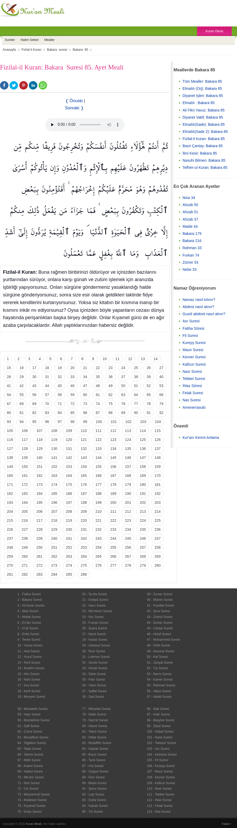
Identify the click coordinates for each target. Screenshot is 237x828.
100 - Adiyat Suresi (160, 731)
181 (157, 484)
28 (9, 377)
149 (10, 466)
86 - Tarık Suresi (93, 760)
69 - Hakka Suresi (30, 771)
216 (25, 520)
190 (128, 493)
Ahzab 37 (190, 219)
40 (161, 377)
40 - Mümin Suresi (159, 600)
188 (98, 493)
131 (69, 448)
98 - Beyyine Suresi (160, 720)
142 (69, 457)
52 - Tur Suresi (157, 668)
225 (157, 520)
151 (39, 466)
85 (72, 413)
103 (143, 422)
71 (60, 404)
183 (25, 493)
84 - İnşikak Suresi (95, 749)
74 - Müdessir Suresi (32, 800)
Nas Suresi (191, 400)
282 (25, 574)
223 (128, 520)
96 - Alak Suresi (158, 709)
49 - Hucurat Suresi (160, 651)
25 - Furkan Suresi (95, 623)
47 (85, 386)
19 (60, 368)
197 (69, 502)
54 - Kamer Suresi (159, 679)
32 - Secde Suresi (94, 662)
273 (54, 565)
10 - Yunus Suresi (30, 645)
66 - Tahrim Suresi (30, 754)
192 (157, 493)
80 (9, 413)
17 (34, 368)
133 (98, 448)
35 (98, 377)
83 (47, 413)
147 (143, 457)
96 (47, 422)
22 (98, 368)
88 (110, 413)
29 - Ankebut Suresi (96, 645)
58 (60, 395)
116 (10, 440)
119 (54, 440)
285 (69, 574)
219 (69, 520)
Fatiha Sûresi (193, 328)
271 (25, 565)
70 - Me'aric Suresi (30, 777)
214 (157, 511)
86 (85, 413)
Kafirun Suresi (194, 364)
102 (128, 422)
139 (25, 457)
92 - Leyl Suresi (93, 794)
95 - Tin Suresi (92, 811)
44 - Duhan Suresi (159, 623)
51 (136, 386)
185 (54, 493)
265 (98, 556)
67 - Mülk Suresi (28, 760)
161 (25, 475)
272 (39, 565)
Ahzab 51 (190, 212)
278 (128, 565)
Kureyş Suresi (194, 343)
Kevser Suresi (194, 357)
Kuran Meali (34, 823)
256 (128, 547)
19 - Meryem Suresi (31, 697)
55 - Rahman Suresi (161, 685)
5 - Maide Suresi (28, 617)
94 (22, 422)
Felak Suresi (193, 393)
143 (84, 457)
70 (47, 404)
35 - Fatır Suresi (93, 679)
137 (157, 448)
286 (84, 574)
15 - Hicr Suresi (28, 674)
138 (10, 457)
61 (98, 395)
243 (98, 538)
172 (25, 484)
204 (10, 511)
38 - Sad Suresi (93, 697)
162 (39, 475)
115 (157, 431)
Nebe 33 (190, 269)
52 (149, 386)
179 (128, 484)
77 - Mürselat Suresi (96, 709)
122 (98, 440)
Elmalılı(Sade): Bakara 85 (204, 124)
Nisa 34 (189, 198)
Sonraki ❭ (74, 108)
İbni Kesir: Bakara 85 (200, 153)
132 (84, 448)
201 (128, 502)
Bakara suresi (57, 50)
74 (98, 404)
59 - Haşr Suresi (28, 714)
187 (84, 493)
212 (128, 511)
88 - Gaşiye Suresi (95, 771)
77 (136, 404)
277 (113, 565)
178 (113, 484)
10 (105, 359)
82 (34, 413)
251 (54, 547)
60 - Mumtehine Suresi (33, 720)
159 (157, 466)
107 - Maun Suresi (160, 771)
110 (84, 431)
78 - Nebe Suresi (94, 714)
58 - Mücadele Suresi (32, 709)
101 (114, 422)
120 (69, 440)
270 (10, 565)
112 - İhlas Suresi (159, 800)
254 (98, 547)
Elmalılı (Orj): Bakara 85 (202, 88)
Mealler (49, 40)
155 (98, 466)
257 (143, 547)
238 (25, 538)
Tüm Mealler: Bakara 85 (202, 81)
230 (69, 529)
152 (54, 466)
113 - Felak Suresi (159, 806)
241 (69, 538)
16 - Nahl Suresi (28, 679)
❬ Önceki (74, 101)
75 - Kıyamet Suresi (31, 806)
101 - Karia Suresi (159, 737)
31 (47, 377)
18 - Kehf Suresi (28, 691)
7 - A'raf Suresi (27, 628)
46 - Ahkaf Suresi (159, 634)
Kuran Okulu (214, 31)
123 (113, 440)
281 (10, 574)
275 (84, 565)
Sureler (10, 40)
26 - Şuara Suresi (94, 628)
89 (123, 413)
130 (54, 448)
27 (161, 368)
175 (69, 484)
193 (10, 502)
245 (128, 538)
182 (10, 493)
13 (143, 359)
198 (84, 502)
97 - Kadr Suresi (158, 714)
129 (39, 448)
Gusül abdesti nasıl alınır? (204, 314)
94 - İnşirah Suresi (95, 806)
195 (39, 502)
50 (123, 386)
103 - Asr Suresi (158, 749)
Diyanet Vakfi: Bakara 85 (203, 117)
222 (113, 520)
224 (143, 520)
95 (34, 422)
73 (85, 404)
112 (113, 431)
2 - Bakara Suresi (29, 600)
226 (10, 529)
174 (54, 484)
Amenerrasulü (194, 407)
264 (84, 556)
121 (84, 440)
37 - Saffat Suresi (94, 691)
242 (84, 538)
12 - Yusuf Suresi (29, 657)
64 (136, 395)
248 (10, 547)
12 (130, 359)
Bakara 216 (192, 241)
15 (9, 368)
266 (113, 556)
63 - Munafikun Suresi (32, 737)
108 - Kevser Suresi (161, 777)
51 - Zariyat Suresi (160, 662)
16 (22, 368)
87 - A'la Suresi (92, 766)
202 (143, 502)
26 (149, 368)
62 (110, 395)
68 (22, 404)
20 (72, 368)
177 (98, 484)
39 (149, 377)
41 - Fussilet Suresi (160, 605)
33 (72, 377)
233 (113, 529)
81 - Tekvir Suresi (94, 731)
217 (39, 520)
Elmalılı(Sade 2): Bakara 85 (205, 131)
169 (143, 475)
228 (39, 529)
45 (60, 386)
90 (136, 413)
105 (10, 431)
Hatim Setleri (30, 40)
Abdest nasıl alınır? (198, 307)
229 (54, 529)
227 (25, 529)
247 (157, 538)
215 (10, 520)
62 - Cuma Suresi (29, 731)
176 (84, 484)
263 (69, 556)
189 (113, 493)
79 (161, 404)
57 (47, 395)
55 (22, 395)
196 (54, 502)
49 (110, 386)
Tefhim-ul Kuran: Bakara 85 (205, 167)
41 (9, 386)
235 (143, 529)
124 (128, 440)
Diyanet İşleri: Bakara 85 (203, 96)
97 (60, 422)
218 (54, 520)
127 (10, 448)
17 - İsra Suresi (28, 685)
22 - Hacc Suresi (94, 605)
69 (34, 404)
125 (143, 440)
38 (136, 377)
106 (25, 431)
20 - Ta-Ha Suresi (94, 594)
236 (157, 529)
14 (155, 359)
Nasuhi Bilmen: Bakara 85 (204, 160)
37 (123, 377)
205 (25, 511)
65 (149, 395)
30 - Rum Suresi (93, 651)
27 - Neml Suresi (94, 634)
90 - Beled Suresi (94, 783)
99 (85, 422)
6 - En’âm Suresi (29, 623)
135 (128, 448)
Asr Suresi (191, 321)
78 (149, 404)
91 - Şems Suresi (94, 788)
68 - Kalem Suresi (30, 766)
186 (69, 493)
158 (143, 466)
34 (85, 377)
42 (22, 386)
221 (98, 520)
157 (128, 466)
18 (47, 368)
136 (143, 448)
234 (128, 529)
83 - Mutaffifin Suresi (96, 743)
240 (54, 538)
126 (157, 440)
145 (113, 457)
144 (98, 457)
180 (143, 484)
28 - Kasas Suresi (94, 639)
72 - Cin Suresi (27, 788)
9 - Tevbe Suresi (28, 639)
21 (85, 368)
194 (25, 502)
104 (158, 422)
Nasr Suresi (192, 371)
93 (9, 422)
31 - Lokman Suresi (96, 657)
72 (72, 404)
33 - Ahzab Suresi (94, 668)
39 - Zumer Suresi (159, 594)
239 (39, 538)
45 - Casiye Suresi (160, 628)
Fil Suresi (190, 335)
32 (60, 377)
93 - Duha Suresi (94, 800)
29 (22, 377)
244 (113, 538)
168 (128, 475)
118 (39, 440)
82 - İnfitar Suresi (94, 737)
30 (34, 377)
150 (25, 466)
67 (9, 404)
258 (157, 547)
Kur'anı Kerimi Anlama (201, 437)
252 (69, 547)
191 (143, 493)
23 (110, 368)
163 (54, 475)
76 (123, 404)
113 (128, 431)
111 (98, 431)
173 (39, 484)
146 (128, 457)
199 (98, 502)
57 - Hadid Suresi (159, 697)
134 (113, 448)
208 (69, 511)
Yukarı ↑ (226, 823)
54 (9, 395)
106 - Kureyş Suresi (161, 766)
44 (47, 386)
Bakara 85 (80, 50)
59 (72, 395)
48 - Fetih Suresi (158, 645)
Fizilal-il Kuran (31, 50)
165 (84, 475)
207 (54, 511)
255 (113, 547)
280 (157, 565)
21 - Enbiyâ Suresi (95, 600)
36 (110, 377)
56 (34, 395)
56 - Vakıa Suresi (159, 691)
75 (110, 404)
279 (143, 565)
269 (157, 556)
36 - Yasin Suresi (94, 685)
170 (157, 475)
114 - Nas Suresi (158, 811)
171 (10, 484)
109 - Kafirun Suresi (161, 783)
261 (39, 556)
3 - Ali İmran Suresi (30, 605)
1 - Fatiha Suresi (29, 594)
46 (72, 386)
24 (123, 368)
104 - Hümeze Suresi (162, 754)
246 (143, 538)
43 (34, 386)
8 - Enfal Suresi (28, 634)
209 (84, 511)
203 (157, 502)
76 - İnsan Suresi (29, 811)
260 (25, 556)
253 (84, 547)
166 (98, 475)
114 (143, 431)
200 (113, 502)
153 (69, 466)
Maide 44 (190, 226)
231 (84, 529)
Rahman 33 (192, 248)
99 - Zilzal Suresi (158, 726)
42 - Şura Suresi (158, 611)
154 (84, 466)
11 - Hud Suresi (28, 651)
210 (98, 511)
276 (98, 565)
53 (161, 386)
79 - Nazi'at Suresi (95, 720)
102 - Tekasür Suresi (161, 743)
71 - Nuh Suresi (28, 783)
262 (54, 556)
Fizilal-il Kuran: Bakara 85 (204, 139)
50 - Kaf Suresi (157, 657)
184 (39, 493)
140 (39, 457)
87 (98, 413)
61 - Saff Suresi (28, 726)
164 (69, 475)
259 (10, 556)
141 (54, 457)
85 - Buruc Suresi (94, 754)
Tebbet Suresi (194, 378)
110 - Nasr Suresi (159, 788)
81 (22, 413)
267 (128, 556)
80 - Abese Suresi (94, 726)
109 (69, 431)
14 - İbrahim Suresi (30, 668)
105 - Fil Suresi (157, 760)
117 (25, 440)
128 (25, 448)
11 (117, 359)
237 (10, 538)
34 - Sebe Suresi (94, 674)
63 (123, 395)
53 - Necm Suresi (159, 674)
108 (54, 431)
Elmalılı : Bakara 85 (199, 103)
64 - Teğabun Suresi (31, 743)
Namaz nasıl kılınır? (199, 299)
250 (39, 547)
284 (54, 574)
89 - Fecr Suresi (93, 777)
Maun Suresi (193, 350)
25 (136, 368)
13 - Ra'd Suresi (28, 662)
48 (98, 386)
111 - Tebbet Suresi (160, 794)
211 (113, 511)
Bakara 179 (192, 233)
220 (84, 520)
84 (60, 413)
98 (72, 422)
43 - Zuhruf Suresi (159, 617)
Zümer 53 (190, 262)
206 (39, 511)
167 (113, 475)
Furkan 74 (191, 255)
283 (39, 574)
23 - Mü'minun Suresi (97, 611)
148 (157, 457)
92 (161, 413)
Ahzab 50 (190, 205)
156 (113, 466)
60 (85, 395)
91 (149, 413)
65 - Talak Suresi (29, 749)
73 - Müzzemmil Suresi (33, 794)
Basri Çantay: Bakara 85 (203, 146)
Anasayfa (9, 50)
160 (10, 475)
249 (25, 547)
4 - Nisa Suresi (27, 611)
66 (161, 395)
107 (39, 431)
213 (143, 511)
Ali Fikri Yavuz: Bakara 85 (204, 110)
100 (99, 422)
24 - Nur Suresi (93, 617)
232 (98, 529)
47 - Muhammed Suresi (163, 639)
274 (69, 565)
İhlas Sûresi (192, 386)
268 (143, 556)
